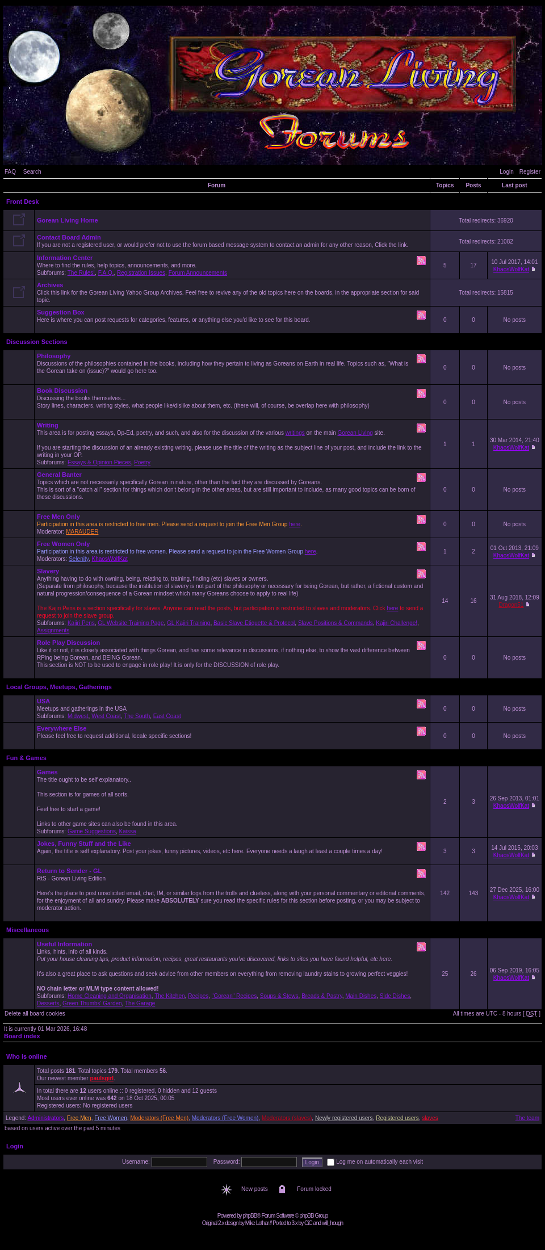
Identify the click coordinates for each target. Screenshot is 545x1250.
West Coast (106, 716)
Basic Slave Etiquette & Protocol (254, 623)
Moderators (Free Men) (159, 1118)
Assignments (53, 630)
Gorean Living (355, 433)
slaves (430, 1118)
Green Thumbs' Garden (92, 1003)
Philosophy (53, 356)
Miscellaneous (27, 929)
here (294, 524)
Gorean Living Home (67, 220)
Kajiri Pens (81, 623)
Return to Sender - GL (69, 870)
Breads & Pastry (321, 996)
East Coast (167, 716)
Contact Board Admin (69, 237)
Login (506, 172)
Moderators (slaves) (287, 1118)
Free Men (79, 1118)
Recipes (198, 996)
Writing (47, 425)
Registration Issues (141, 273)
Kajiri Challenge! (396, 623)
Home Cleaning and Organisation (110, 996)
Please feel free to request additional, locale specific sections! (232, 735)
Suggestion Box (61, 312)
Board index (22, 1036)
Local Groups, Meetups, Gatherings (59, 686)
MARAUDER (82, 531)
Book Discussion (62, 390)
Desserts (48, 1003)
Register (529, 172)
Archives (50, 285)
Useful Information (64, 944)
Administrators (45, 1118)
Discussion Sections (37, 341)
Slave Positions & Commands (335, 623)
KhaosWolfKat (511, 269)
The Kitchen (169, 996)
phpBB (249, 1216)
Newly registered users (344, 1118)
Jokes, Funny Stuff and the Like (84, 843)
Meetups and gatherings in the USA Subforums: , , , (232, 708)
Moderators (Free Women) (225, 1118)
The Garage (140, 1003)
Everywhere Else (61, 728)
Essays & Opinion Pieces (99, 462)
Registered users (397, 1118)
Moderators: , (232, 551)
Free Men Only (58, 516)
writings (295, 433)
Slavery (48, 571)
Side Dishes (395, 996)
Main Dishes (360, 996)
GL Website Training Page (131, 623)
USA (43, 701)
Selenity (79, 559)
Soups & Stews (279, 996)
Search (32, 172)
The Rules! (81, 273)
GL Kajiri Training (188, 623)
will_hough (332, 1223)
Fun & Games (26, 757)
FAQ (10, 172)
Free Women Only (63, 543)
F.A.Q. (106, 273)
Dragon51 (510, 605)
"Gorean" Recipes (234, 996)
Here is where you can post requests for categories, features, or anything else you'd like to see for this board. (232, 319)
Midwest (78, 716)
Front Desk (22, 201)
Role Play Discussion (68, 642)
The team (527, 1118)
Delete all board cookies (35, 1013)
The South (137, 716)
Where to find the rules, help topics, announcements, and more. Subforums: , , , (232, 265)
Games (47, 772)
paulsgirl (102, 1078)
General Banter (59, 474)
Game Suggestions (92, 831)
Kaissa (127, 831)
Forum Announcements (198, 273)
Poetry (142, 462)
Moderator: (232, 524)
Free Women (110, 1118)
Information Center (65, 257)
